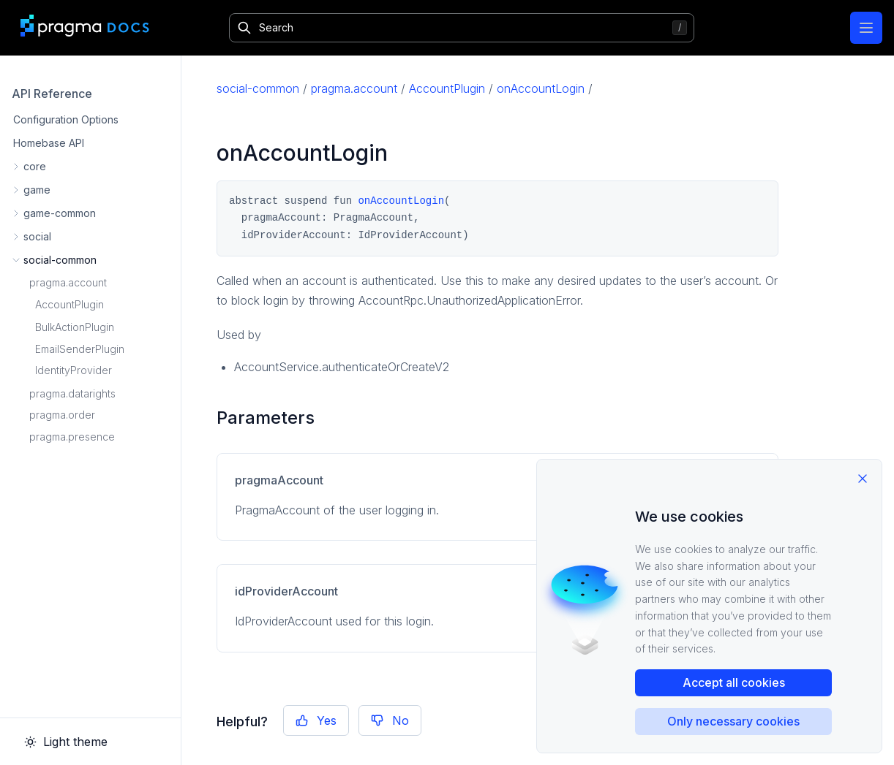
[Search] (461, 27)
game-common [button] (59, 213)
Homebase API (48, 143)
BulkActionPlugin (74, 327)
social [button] (37, 236)
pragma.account (68, 282)
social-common (258, 88)
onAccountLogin (541, 88)
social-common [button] (60, 260)
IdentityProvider (73, 370)
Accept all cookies (734, 682)
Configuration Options (66, 119)
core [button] (34, 166)
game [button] (36, 189)
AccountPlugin (69, 304)
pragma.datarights (72, 393)
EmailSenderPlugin (79, 349)
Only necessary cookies (733, 721)
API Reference (52, 93)
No (390, 720)
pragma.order (62, 414)
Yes (316, 720)
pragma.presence (72, 436)
